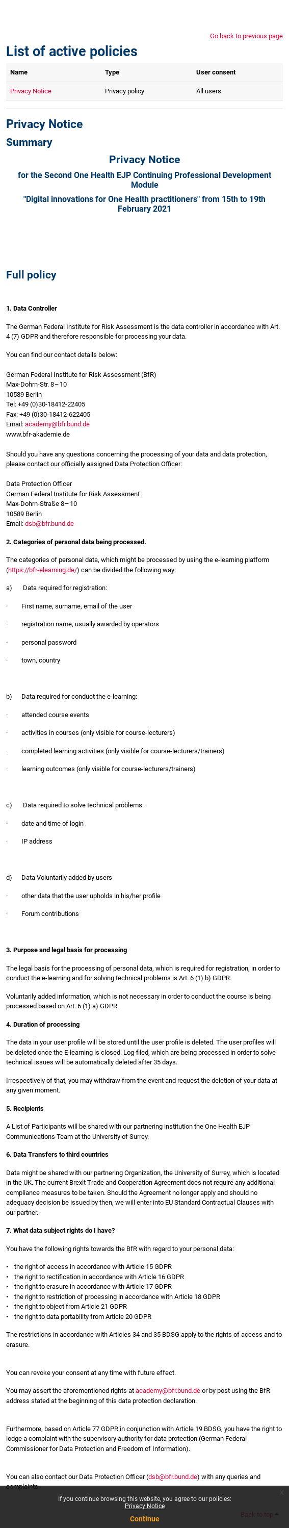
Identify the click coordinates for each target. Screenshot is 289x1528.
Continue (145, 1519)
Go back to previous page (246, 36)
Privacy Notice (145, 1506)
